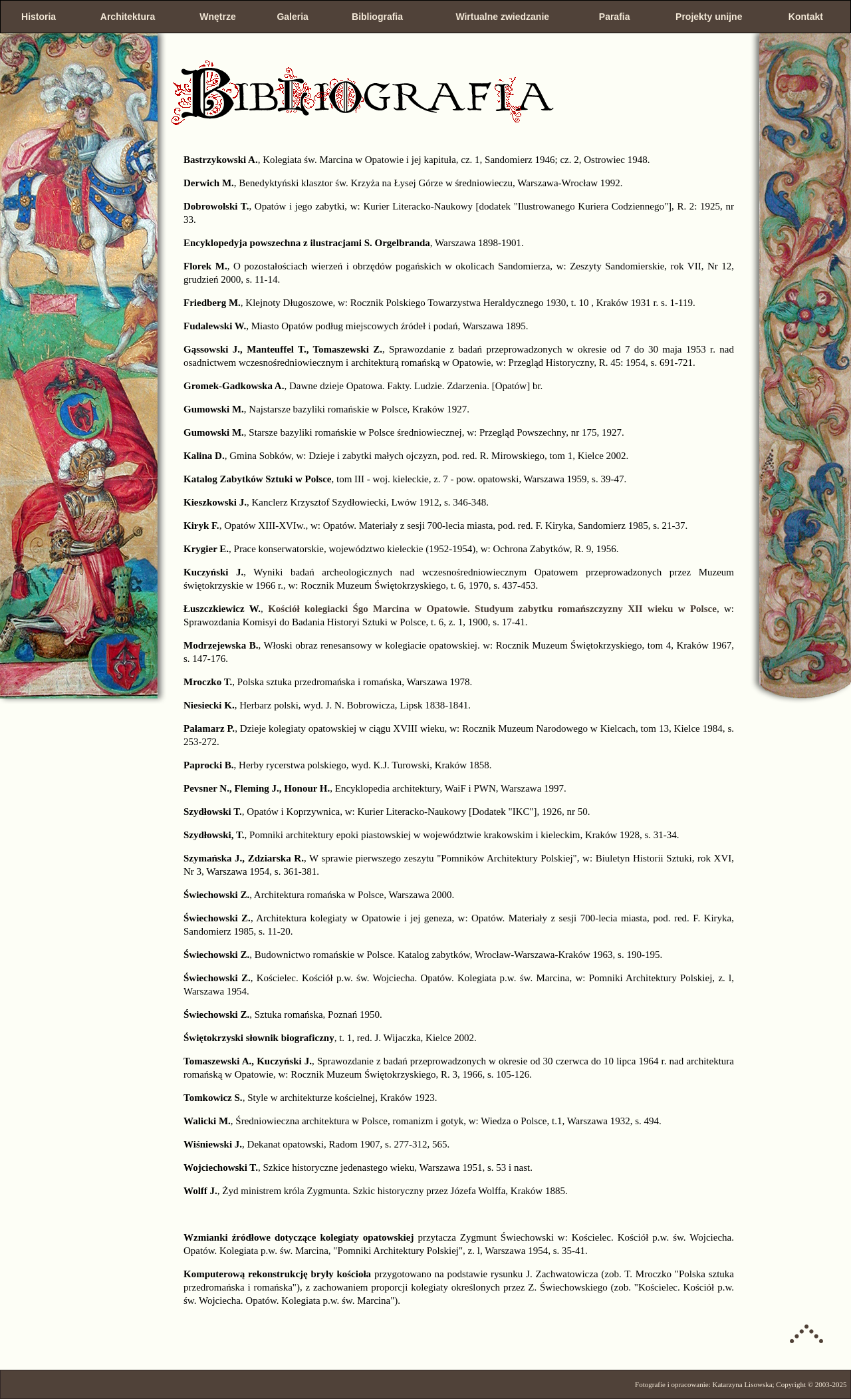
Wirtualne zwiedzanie (502, 16)
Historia (38, 16)
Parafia (614, 16)
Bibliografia (377, 16)
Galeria (292, 16)
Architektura (127, 16)
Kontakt (806, 16)
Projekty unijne (708, 16)
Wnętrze (217, 16)
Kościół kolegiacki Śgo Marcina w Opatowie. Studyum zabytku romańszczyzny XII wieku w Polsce (492, 608)
